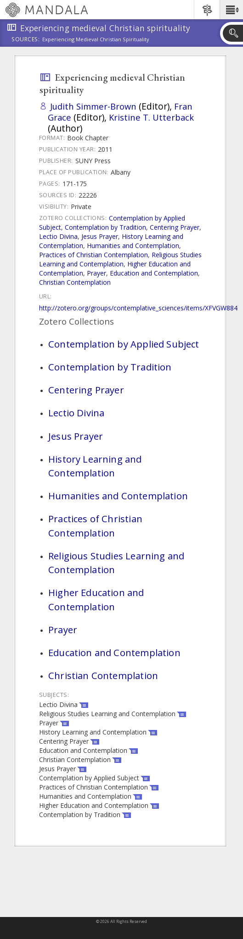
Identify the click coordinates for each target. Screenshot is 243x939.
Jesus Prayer (99, 236)
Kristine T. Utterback (151, 117)
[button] (231, 9)
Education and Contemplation (154, 273)
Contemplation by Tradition (105, 227)
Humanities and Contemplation (133, 245)
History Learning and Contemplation (95, 466)
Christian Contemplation (75, 282)
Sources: (25, 40)
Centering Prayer (174, 227)
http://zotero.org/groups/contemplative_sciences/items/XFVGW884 (138, 308)
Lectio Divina (58, 236)
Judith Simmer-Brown (93, 106)
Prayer (96, 273)
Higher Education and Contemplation (96, 599)
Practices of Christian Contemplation (93, 254)
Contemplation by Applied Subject (123, 343)
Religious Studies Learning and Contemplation (120, 259)
